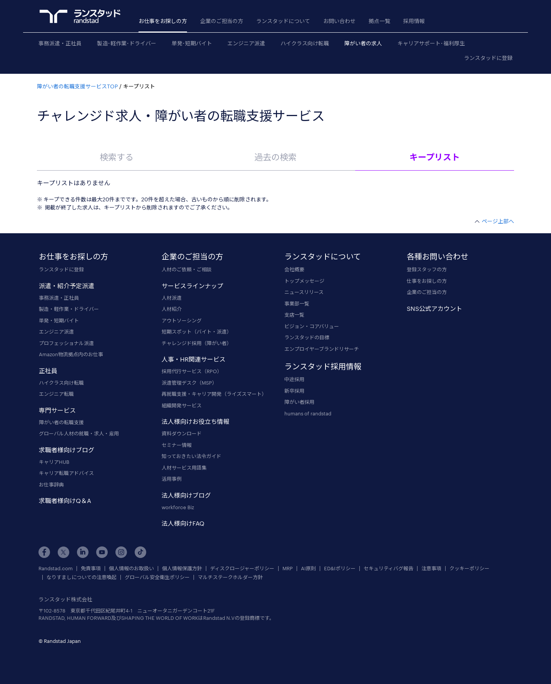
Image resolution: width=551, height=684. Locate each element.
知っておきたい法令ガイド (191, 456)
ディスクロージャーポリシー (242, 568)
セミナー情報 (177, 445)
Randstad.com (55, 568)
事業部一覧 (296, 303)
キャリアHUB (54, 462)
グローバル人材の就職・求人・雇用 (79, 433)
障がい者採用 (299, 402)
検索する (117, 157)
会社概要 (294, 269)
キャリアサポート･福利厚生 (431, 43)
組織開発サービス (182, 405)
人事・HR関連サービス (193, 359)
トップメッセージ (304, 281)
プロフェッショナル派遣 (66, 343)
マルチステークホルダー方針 (230, 577)
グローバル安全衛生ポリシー (157, 577)
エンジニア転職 (56, 394)
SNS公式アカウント (434, 308)
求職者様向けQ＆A (65, 500)
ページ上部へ (498, 221)
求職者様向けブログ (66, 449)
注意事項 (431, 568)
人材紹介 (172, 309)
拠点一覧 (379, 21)
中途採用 (294, 379)
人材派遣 (172, 298)
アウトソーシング (182, 320)
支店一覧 (294, 315)
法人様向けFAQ (183, 523)
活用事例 (172, 479)
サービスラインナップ (192, 285)
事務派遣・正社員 (60, 43)
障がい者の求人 (363, 43)
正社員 (48, 370)
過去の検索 (275, 157)
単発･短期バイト (192, 43)
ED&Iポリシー (340, 568)
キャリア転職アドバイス (66, 473)
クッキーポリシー (469, 568)
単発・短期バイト (59, 320)
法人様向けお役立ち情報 (195, 421)
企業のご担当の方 (221, 21)
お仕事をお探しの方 (163, 21)
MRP (287, 568)
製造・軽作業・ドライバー (69, 309)
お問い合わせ (339, 21)
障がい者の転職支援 (61, 422)
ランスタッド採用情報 (322, 366)
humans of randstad (307, 413)
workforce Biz (178, 507)
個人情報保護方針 (182, 568)
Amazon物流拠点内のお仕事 (71, 354)
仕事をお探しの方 (427, 281)
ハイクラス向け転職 (305, 43)
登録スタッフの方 (427, 269)
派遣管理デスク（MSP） (189, 383)
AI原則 (308, 568)
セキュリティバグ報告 (388, 568)
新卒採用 (294, 391)
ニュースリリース (304, 292)
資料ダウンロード (182, 433)
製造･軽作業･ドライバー (126, 43)
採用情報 (414, 21)
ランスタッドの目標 (306, 337)
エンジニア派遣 (246, 43)
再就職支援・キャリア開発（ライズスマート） (214, 394)
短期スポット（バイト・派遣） (197, 332)
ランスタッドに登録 (488, 58)
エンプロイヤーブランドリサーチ (321, 349)
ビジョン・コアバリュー (311, 326)
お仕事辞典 (51, 484)
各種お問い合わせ (437, 256)
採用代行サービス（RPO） (192, 371)
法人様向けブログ (186, 495)
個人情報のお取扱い (131, 568)
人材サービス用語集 (184, 468)
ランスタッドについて (283, 21)
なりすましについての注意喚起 (82, 577)
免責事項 (91, 568)
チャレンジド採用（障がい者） (197, 343)
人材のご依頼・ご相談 (187, 269)
